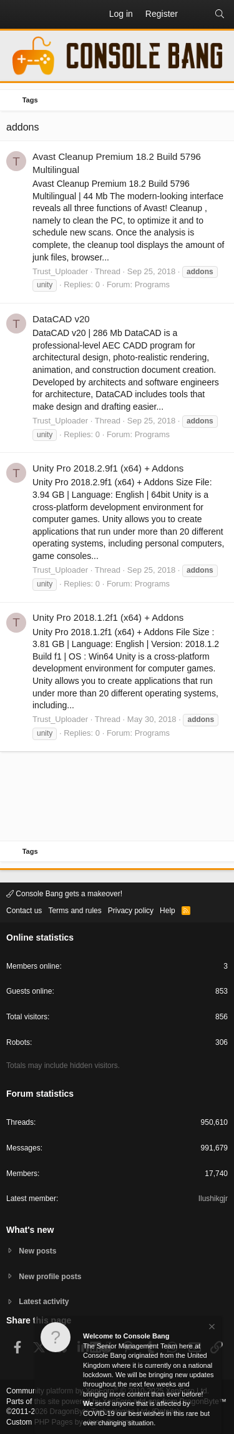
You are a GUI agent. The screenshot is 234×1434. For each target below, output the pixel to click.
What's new (30, 1230)
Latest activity (44, 1301)
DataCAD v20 (61, 319)
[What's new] (196, 14)
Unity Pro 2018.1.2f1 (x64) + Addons (107, 617)
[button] (16, 14)
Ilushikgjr (213, 1198)
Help (167, 910)
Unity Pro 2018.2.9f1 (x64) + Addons (107, 468)
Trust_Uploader (60, 271)
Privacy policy (131, 910)
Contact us (24, 910)
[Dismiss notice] (211, 1328)
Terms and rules (74, 910)
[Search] (220, 14)
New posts (37, 1251)
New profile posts (50, 1276)
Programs (152, 284)
